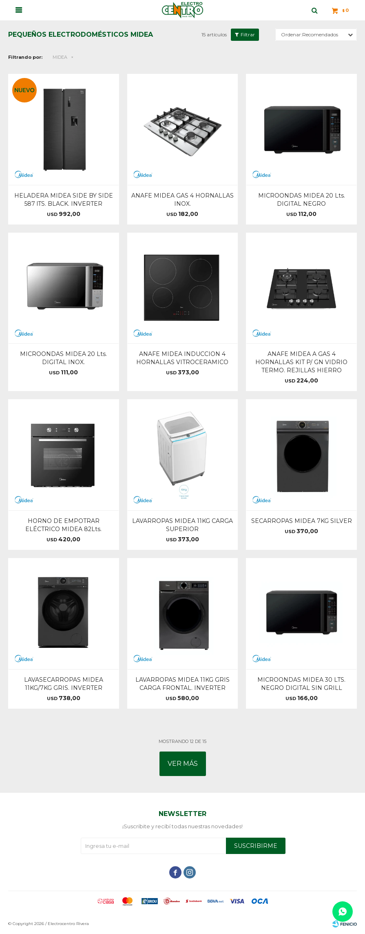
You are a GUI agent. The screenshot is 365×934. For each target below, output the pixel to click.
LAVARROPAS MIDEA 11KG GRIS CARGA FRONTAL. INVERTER (182, 684)
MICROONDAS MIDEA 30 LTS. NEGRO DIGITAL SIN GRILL (301, 684)
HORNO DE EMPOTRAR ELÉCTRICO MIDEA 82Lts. (63, 525)
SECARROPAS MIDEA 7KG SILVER (301, 521)
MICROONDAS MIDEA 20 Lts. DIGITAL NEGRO (301, 199)
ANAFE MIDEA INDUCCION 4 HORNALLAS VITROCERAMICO (182, 358)
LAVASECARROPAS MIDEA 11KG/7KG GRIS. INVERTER (63, 684)
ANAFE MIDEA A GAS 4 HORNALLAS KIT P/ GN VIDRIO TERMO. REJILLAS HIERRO (301, 362)
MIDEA (60, 57)
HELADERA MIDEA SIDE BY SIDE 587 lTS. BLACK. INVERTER (63, 199)
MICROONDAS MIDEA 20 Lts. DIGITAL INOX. (63, 358)
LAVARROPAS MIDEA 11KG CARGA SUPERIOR (182, 525)
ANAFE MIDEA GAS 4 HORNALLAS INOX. (182, 199)
